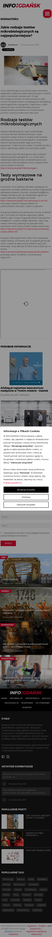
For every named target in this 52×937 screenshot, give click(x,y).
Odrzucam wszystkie (26, 504)
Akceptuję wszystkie (26, 489)
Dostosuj (26, 497)
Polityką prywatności (12, 482)
